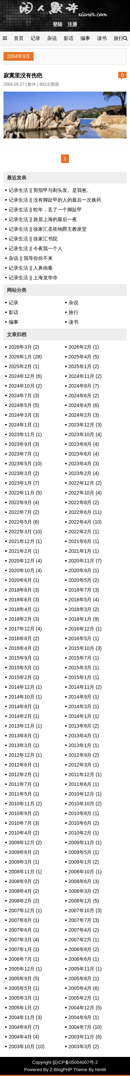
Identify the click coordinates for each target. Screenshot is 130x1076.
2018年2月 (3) (24, 619)
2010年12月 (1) (85, 794)
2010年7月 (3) (24, 823)
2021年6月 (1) (84, 541)
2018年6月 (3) (24, 599)
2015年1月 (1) (84, 677)
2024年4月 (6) (84, 405)
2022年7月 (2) (24, 512)
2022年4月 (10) (85, 522)
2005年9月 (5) (24, 978)
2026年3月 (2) (24, 347)
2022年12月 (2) (85, 483)
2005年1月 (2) (24, 1007)
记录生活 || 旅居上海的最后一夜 (43, 219)
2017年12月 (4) (25, 629)
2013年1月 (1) (84, 745)
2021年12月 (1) (25, 541)
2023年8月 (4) (84, 444)
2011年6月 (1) (84, 784)
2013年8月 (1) (24, 735)
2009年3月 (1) (24, 862)
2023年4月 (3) (84, 463)
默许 (32, 84)
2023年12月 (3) (85, 424)
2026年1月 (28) (25, 356)
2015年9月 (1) (24, 658)
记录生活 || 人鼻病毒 (31, 268)
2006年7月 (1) (24, 959)
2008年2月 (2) (24, 901)
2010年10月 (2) (85, 803)
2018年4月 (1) (24, 609)
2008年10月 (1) (85, 871)
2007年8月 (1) (24, 920)
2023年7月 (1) (24, 454)
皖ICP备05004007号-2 (75, 1062)
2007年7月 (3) (84, 920)
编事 (85, 38)
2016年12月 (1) (85, 629)
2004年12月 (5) (85, 1007)
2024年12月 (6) (25, 376)
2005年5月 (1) (24, 988)
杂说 (52, 38)
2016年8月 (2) (24, 638)
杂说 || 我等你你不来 (31, 258)
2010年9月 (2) (24, 813)
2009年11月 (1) (85, 842)
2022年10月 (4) (85, 492)
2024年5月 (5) (24, 405)
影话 (68, 38)
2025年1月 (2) (84, 366)
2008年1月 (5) (84, 901)
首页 (19, 38)
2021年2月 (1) (24, 551)
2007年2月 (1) (84, 939)
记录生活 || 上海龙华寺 (33, 277)
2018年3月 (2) (84, 609)
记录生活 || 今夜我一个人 (35, 248)
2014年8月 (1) (24, 706)
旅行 (118, 38)
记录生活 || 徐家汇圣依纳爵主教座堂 (48, 229)
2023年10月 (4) (85, 434)
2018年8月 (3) (24, 590)
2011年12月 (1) (85, 774)
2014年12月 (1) (25, 687)
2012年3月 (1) (84, 765)
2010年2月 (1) (84, 833)
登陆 (57, 24)
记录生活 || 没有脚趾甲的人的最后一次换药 (55, 200)
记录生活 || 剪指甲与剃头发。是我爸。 (50, 190)
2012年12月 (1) (25, 755)
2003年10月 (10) (27, 1046)
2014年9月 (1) (84, 697)
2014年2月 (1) (24, 716)
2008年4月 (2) (24, 891)
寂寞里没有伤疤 (22, 75)
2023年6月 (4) (84, 454)
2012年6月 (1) (24, 765)
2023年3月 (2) (24, 473)
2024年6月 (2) (84, 395)
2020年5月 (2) (84, 580)
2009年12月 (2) (25, 842)
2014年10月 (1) (25, 697)
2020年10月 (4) (25, 570)
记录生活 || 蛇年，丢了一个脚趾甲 (45, 209)
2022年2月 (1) (84, 531)
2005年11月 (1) (85, 969)
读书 (102, 38)
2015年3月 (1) (84, 667)
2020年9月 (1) (84, 570)
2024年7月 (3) (24, 395)
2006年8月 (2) (84, 949)
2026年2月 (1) (84, 347)
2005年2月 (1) (84, 998)
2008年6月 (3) (84, 881)
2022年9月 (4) (24, 502)
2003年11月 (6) (85, 1037)
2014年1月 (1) (84, 716)
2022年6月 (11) (85, 512)
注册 (72, 24)
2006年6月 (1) (84, 959)
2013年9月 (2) (84, 726)
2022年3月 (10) (25, 531)
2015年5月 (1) (24, 667)
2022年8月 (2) (84, 502)
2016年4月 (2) (24, 648)
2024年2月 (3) (84, 415)
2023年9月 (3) (24, 444)
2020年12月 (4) (25, 561)
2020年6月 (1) (24, 580)
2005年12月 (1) (25, 969)
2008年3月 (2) (84, 891)
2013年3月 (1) (24, 745)
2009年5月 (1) (84, 852)
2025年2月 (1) (24, 366)
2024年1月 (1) (24, 424)
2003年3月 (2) (84, 1046)
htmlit (100, 1069)
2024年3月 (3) (24, 415)
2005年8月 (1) (84, 978)
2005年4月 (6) (84, 988)
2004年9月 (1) (84, 1017)
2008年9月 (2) (24, 881)
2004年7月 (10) (85, 1027)
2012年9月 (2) (84, 755)
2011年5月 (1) (24, 794)
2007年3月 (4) (24, 939)
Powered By (37, 1069)
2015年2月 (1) (24, 677)
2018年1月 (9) (84, 619)
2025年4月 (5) (84, 356)
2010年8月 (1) (84, 813)
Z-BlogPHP (61, 1069)
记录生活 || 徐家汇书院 (33, 239)
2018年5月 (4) (84, 599)
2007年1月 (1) (24, 949)
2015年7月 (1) (84, 658)
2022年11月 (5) (25, 492)
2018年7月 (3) (84, 590)
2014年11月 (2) (85, 687)
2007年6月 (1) (24, 930)
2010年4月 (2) (24, 833)
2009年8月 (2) (24, 852)
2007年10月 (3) (85, 910)
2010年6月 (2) (84, 823)
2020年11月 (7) (85, 561)
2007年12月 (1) (25, 910)
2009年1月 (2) (84, 862)
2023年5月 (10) (25, 463)
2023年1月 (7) (24, 483)
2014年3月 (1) (84, 706)
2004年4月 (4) (24, 1037)
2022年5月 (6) (24, 522)
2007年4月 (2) (84, 930)
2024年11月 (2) (85, 376)
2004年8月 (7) (24, 1027)
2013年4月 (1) (84, 735)
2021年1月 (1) (84, 551)
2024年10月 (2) (25, 386)
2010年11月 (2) (25, 803)
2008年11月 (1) (25, 871)
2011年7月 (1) (24, 784)
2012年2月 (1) (24, 774)
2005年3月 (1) (24, 998)
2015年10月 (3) (85, 648)
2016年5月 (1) (84, 638)
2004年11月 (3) (25, 1017)
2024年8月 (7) (84, 386)
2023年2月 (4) (84, 473)
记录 (35, 38)
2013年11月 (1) (25, 726)
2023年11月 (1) (25, 434)
